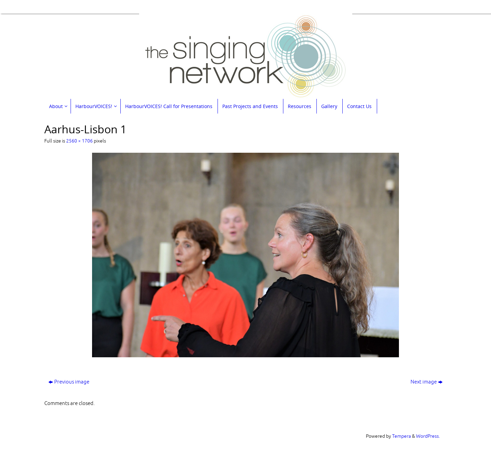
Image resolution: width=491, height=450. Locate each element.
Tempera (401, 436)
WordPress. (428, 436)
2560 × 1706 (79, 141)
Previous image (68, 382)
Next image (427, 382)
